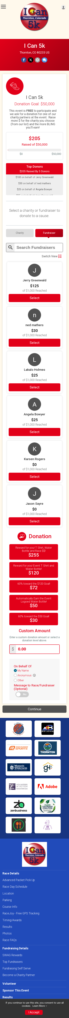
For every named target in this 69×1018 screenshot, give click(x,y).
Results (7, 926)
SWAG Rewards (12, 955)
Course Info (9, 906)
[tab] (20, 233)
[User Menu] (63, 7)
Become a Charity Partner (18, 975)
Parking (7, 900)
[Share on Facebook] (23, 60)
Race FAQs (9, 940)
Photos (7, 933)
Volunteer (9, 983)
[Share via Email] (37, 60)
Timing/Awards (12, 920)
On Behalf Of (23, 666)
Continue (34, 709)
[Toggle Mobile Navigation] (3, 6)
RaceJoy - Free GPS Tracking (20, 913)
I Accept (33, 1012)
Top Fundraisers (12, 961)
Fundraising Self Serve (16, 968)
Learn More (38, 1006)
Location (8, 893)
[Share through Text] (44, 60)
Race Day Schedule (14, 886)
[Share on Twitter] (30, 60)
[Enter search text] (38, 247)
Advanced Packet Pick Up (18, 880)
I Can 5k (34, 45)
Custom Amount (34, 630)
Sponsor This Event (15, 990)
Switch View (52, 256)
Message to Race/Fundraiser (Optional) (34, 687)
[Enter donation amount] (37, 649)
